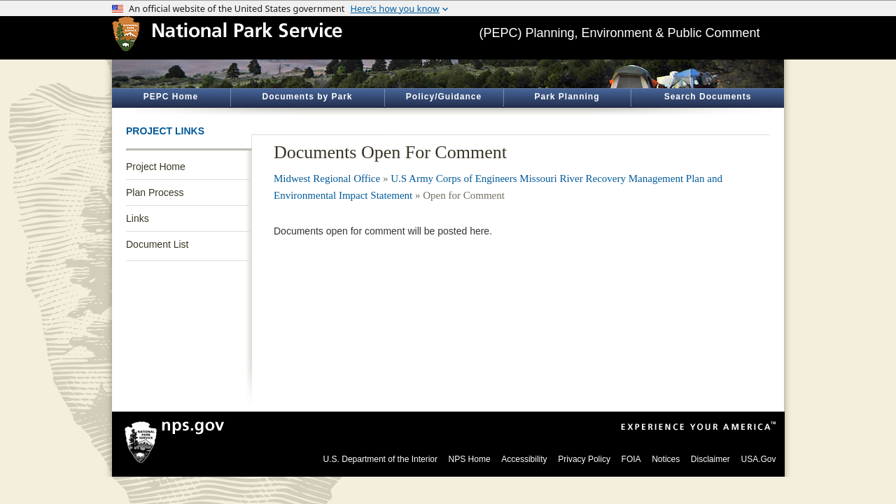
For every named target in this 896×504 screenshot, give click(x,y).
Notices (666, 459)
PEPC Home (171, 97)
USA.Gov (758, 459)
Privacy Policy (584, 459)
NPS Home (470, 459)
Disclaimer (710, 459)
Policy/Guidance (444, 97)
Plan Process (154, 192)
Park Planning (566, 97)
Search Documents (708, 97)
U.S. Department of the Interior (380, 459)
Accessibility (524, 459)
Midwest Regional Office (327, 178)
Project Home (156, 166)
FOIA (631, 459)
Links (137, 218)
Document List (157, 244)
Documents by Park (307, 97)
